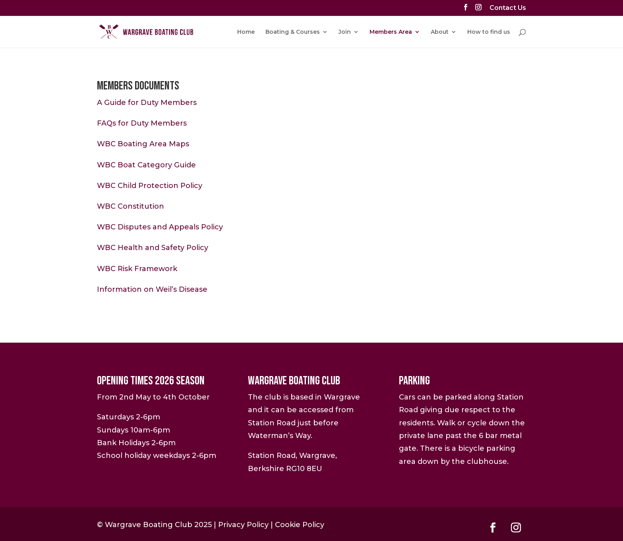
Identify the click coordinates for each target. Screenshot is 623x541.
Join (345, 32)
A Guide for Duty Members (147, 102)
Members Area (391, 32)
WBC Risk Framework (137, 268)
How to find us (488, 32)
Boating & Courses (292, 32)
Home (246, 32)
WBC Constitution (130, 206)
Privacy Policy (243, 524)
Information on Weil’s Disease (152, 289)
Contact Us (507, 8)
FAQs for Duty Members (142, 123)
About (440, 32)
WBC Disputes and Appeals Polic (158, 227)
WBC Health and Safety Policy (152, 247)
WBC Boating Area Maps (143, 144)
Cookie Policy (299, 524)
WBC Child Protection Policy (149, 185)
